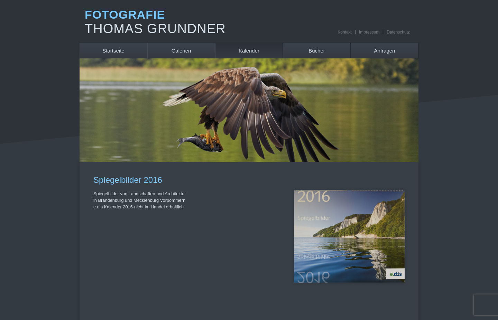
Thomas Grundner (155, 28)
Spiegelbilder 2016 (127, 180)
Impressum (369, 32)
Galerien (181, 51)
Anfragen (384, 51)
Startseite (113, 51)
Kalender (249, 51)
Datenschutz (398, 32)
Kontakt (345, 32)
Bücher (316, 51)
